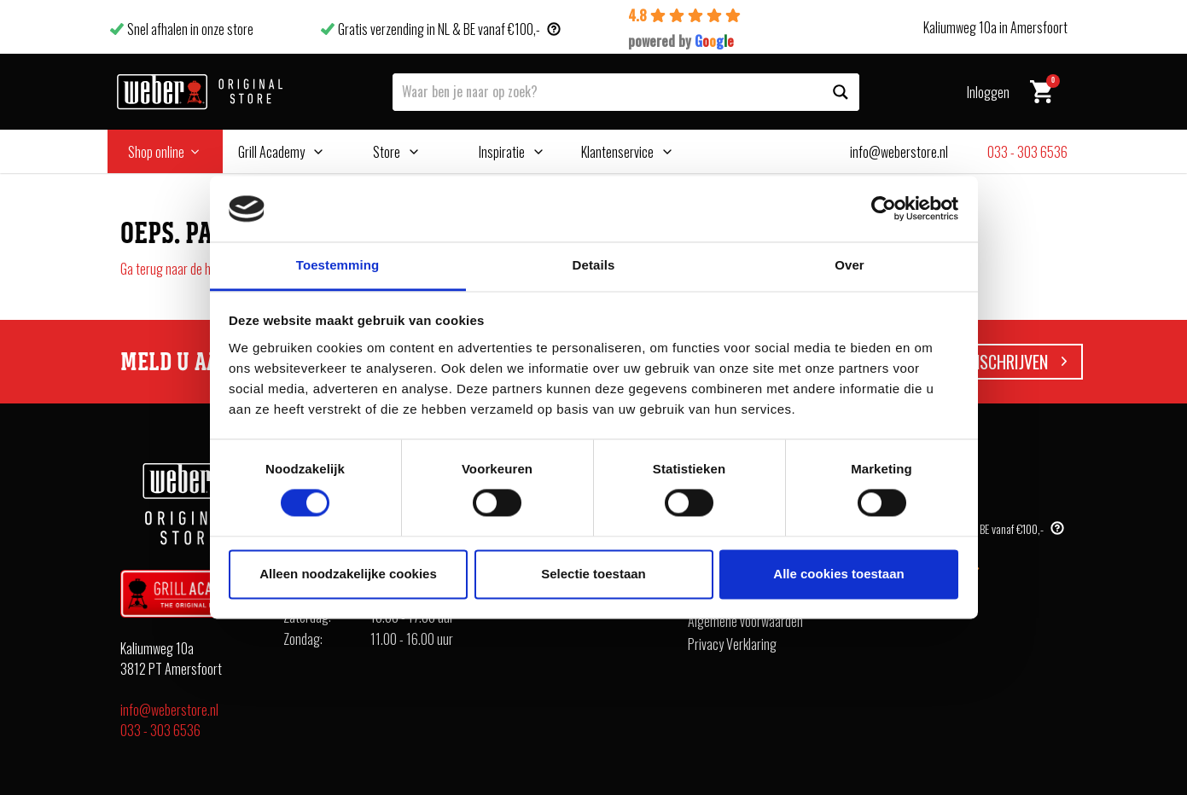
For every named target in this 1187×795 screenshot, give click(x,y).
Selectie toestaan (593, 573)
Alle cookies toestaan (838, 573)
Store (386, 152)
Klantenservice (617, 152)
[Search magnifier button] (840, 92)
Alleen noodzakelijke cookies (348, 573)
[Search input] (608, 90)
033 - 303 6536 (160, 730)
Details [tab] (594, 265)
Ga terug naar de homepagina (192, 268)
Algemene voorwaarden (745, 621)
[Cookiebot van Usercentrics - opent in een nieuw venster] (883, 209)
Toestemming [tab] (338, 265)
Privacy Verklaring (732, 644)
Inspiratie (502, 152)
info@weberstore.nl (169, 709)
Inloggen (988, 92)
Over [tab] (849, 265)
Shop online (156, 152)
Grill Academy (271, 152)
